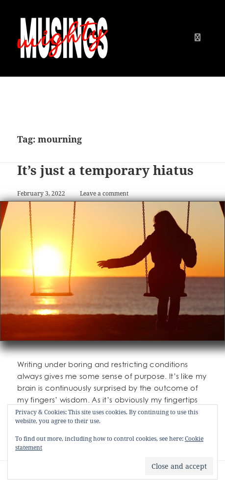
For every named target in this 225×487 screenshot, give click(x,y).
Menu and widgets (198, 47)
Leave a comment (104, 193)
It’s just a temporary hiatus (105, 170)
